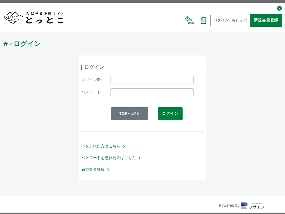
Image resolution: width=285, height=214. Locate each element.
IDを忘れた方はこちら (100, 146)
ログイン (221, 20)
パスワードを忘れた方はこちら (108, 157)
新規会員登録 (266, 20)
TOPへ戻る (129, 113)
